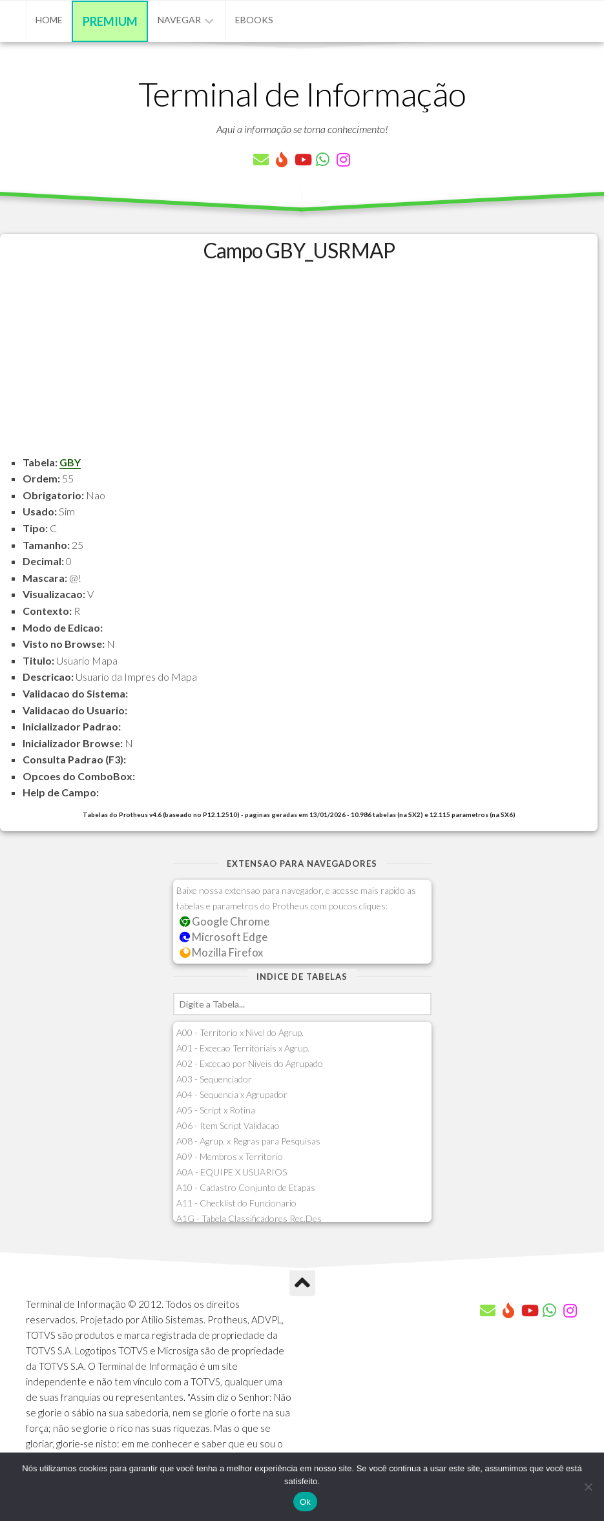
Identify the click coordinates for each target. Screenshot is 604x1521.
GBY (70, 462)
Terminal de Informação (302, 93)
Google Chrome (225, 921)
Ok (305, 1502)
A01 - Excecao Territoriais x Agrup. (242, 1047)
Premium (110, 21)
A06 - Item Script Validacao (228, 1125)
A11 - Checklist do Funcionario (236, 1202)
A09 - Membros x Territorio (229, 1156)
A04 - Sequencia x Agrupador (231, 1094)
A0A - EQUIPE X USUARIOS (231, 1171)
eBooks (254, 19)
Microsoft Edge (224, 937)
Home (49, 19)
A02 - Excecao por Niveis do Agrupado (249, 1063)
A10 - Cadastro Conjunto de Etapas (245, 1187)
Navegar (179, 19)
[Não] (587, 1486)
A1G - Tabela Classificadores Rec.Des (249, 1218)
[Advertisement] (298, 363)
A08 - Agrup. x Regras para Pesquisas (248, 1140)
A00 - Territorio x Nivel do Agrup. (240, 1032)
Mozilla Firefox (222, 952)
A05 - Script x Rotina (215, 1109)
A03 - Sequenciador (214, 1078)
